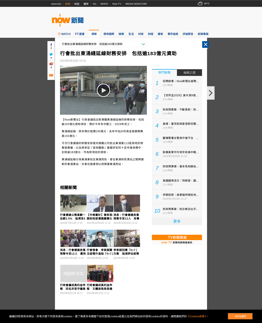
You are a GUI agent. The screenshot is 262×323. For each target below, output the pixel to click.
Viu (94, 3)
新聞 (67, 4)
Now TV (116, 3)
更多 (177, 221)
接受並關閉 (240, 316)
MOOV (104, 3)
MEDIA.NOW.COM (136, 3)
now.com (56, 3)
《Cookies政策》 (196, 316)
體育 (86, 4)
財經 (76, 4)
